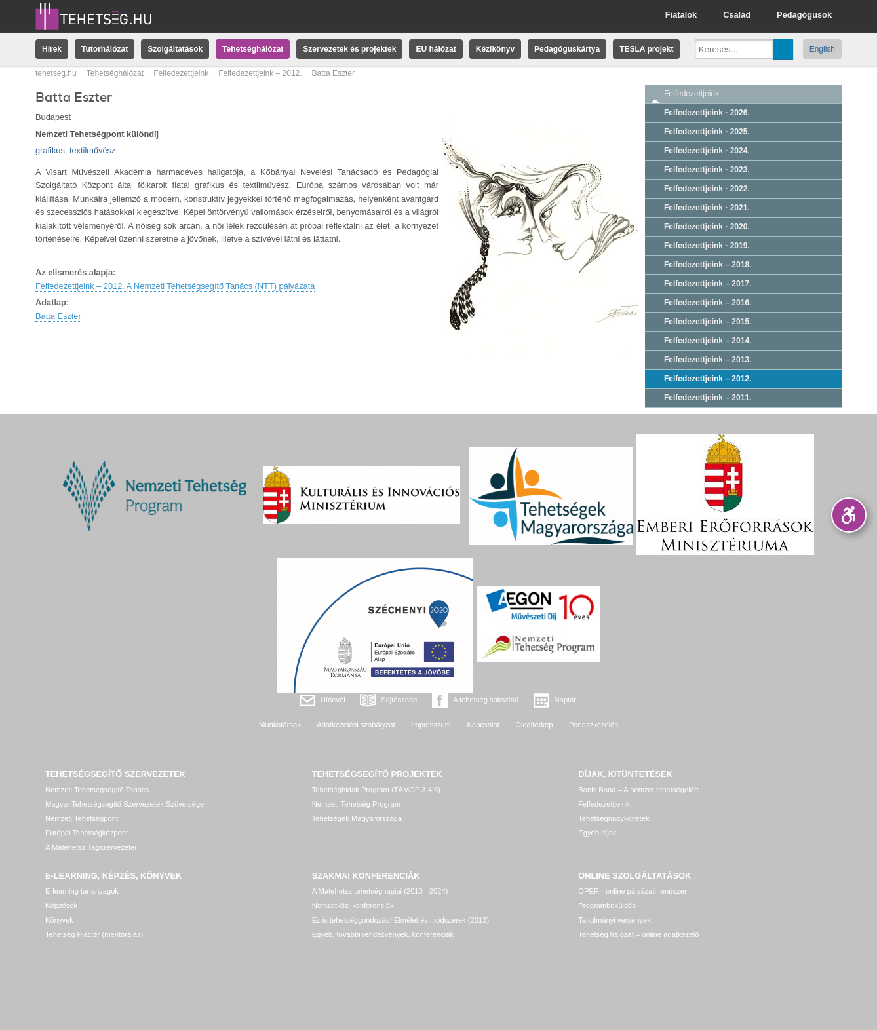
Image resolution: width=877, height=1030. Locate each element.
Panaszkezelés (593, 725)
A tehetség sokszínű (485, 700)
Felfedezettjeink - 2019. (707, 245)
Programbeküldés (607, 905)
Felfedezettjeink (180, 73)
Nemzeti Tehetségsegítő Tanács (97, 789)
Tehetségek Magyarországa (357, 818)
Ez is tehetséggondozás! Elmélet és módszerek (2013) (401, 920)
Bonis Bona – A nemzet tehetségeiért (638, 789)
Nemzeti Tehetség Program (356, 804)
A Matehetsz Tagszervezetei (90, 847)
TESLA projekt (646, 49)
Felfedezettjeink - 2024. (707, 150)
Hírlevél (333, 700)
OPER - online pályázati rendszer (632, 891)
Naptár (566, 700)
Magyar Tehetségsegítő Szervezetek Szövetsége (124, 804)
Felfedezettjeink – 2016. (707, 302)
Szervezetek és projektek (349, 49)
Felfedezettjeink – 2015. (707, 321)
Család (736, 15)
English (822, 49)
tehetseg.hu (56, 73)
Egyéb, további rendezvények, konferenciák (383, 934)
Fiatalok (681, 15)
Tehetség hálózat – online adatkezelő (638, 934)
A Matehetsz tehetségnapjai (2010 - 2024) (380, 891)
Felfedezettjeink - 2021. (707, 207)
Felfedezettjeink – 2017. (707, 283)
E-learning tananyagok (82, 891)
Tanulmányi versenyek (614, 920)
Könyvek (59, 920)
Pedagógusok (804, 15)
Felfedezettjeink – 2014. (707, 340)
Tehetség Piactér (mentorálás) (94, 934)
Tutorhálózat (104, 49)
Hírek (52, 49)
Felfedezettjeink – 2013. (707, 359)
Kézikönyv (495, 49)
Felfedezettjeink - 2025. (707, 131)
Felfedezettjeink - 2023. (707, 169)
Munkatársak (280, 725)
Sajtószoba (399, 700)
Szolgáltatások (175, 49)
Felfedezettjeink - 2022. (707, 188)
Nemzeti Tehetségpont (81, 818)
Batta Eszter (58, 316)
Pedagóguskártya (567, 49)
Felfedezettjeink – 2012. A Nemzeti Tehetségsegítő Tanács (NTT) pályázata (175, 286)
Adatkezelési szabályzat (356, 725)
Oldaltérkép (534, 725)
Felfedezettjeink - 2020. (707, 226)
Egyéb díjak (597, 833)
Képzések (61, 905)
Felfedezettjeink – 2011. (707, 397)
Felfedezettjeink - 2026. (707, 112)
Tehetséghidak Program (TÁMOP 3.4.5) (376, 789)
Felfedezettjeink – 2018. (707, 264)
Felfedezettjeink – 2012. (260, 73)
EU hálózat (436, 49)
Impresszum (431, 725)
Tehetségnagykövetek (613, 818)
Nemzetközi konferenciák (353, 905)
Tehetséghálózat (252, 49)
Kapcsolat (483, 725)
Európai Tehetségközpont (86, 833)
